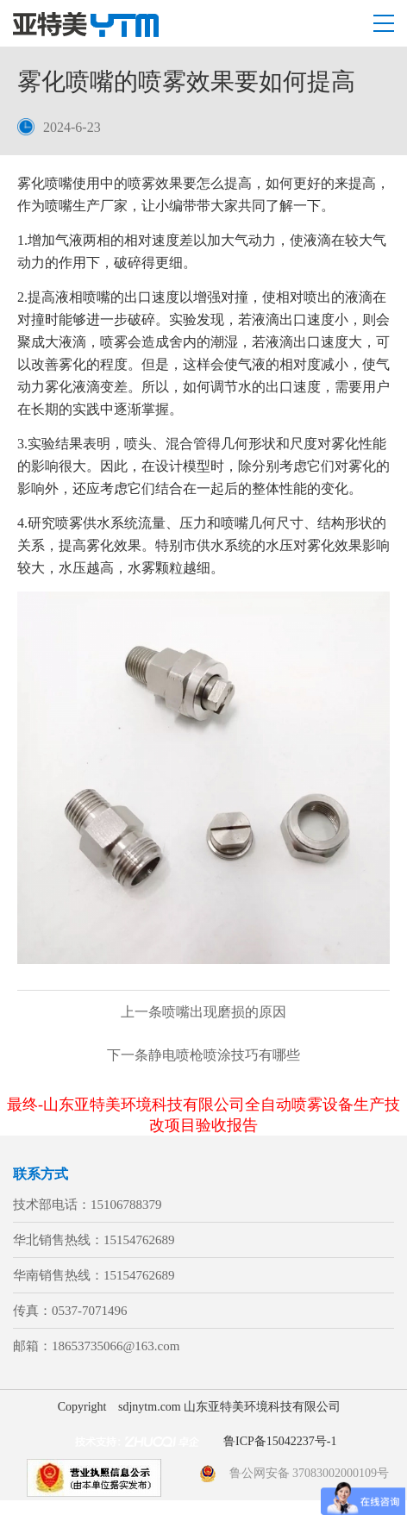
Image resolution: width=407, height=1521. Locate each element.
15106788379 (126, 1204)
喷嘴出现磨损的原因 (203, 1012)
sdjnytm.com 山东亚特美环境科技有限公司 (229, 1406)
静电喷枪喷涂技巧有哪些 (203, 1055)
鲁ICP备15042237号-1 (279, 1441)
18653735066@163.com (115, 1346)
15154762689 (139, 1240)
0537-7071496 (90, 1311)
